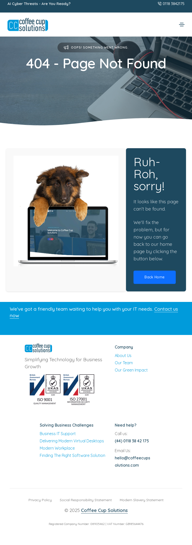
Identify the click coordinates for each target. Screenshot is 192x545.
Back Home (154, 277)
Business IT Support (58, 433)
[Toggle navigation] (181, 24)
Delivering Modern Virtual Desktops (72, 440)
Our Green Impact (131, 370)
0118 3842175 (171, 3)
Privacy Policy (40, 500)
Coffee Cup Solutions (104, 510)
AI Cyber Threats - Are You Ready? (39, 3)
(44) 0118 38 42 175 (132, 440)
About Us (123, 355)
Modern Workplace (57, 448)
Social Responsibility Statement (86, 500)
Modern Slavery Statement (142, 500)
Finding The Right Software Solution (72, 455)
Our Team (124, 362)
